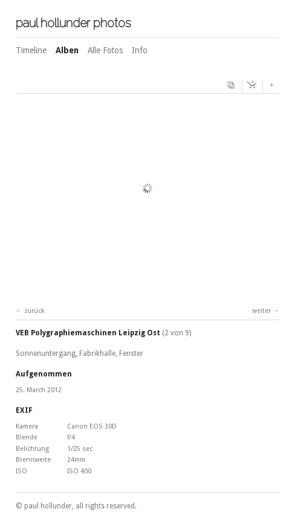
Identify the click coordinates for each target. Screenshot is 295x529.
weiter (261, 311)
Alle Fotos (105, 50)
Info (140, 50)
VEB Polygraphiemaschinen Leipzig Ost (88, 333)
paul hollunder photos (73, 23)
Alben (67, 50)
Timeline (31, 50)
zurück (34, 311)
